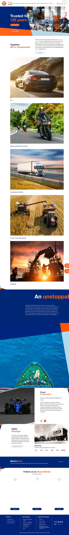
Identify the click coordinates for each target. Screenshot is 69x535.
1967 (57, 450)
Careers (42, 3)
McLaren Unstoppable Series (27, 520)
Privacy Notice (42, 521)
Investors (38, 3)
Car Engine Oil (10, 519)
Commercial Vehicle (11, 521)
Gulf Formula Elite (10, 522)
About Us (46, 3)
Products (13, 3)
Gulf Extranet (64, 1)
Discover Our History (17, 446)
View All (63, 450)
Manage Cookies (42, 524)
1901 (36, 450)
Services (17, 3)
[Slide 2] (14, 31)
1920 (52, 450)
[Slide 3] (16, 31)
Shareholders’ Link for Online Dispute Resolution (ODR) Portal (44, 527)
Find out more (15, 25)
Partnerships (22, 3)
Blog (24, 528)
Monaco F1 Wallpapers (27, 522)
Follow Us (15, 509)
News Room (33, 3)
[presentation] (45, 421)
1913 (46, 450)
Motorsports (27, 3)
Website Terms (42, 522)
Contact (50, 3)
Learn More (39, 52)
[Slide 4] (17, 31)
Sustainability (26, 526)
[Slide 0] (11, 31)
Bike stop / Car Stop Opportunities (27, 524)
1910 (41, 450)
